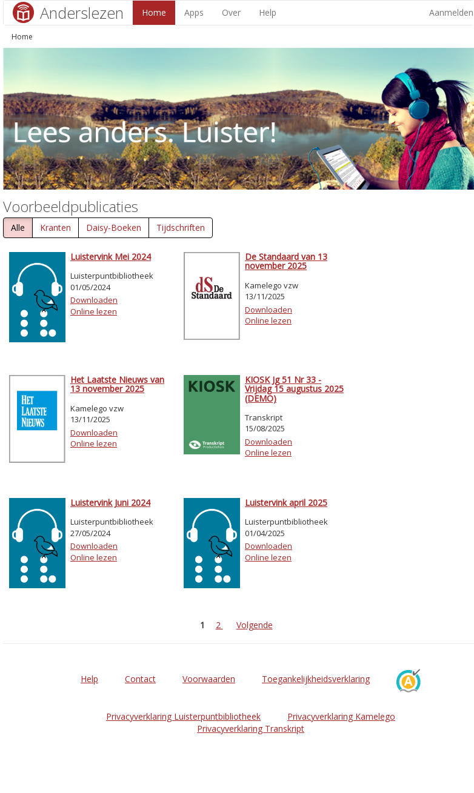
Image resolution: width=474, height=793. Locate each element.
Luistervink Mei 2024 (110, 256)
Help (267, 12)
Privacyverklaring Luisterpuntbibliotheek (183, 716)
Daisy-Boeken (113, 227)
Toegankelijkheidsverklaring (316, 679)
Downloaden (94, 299)
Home (154, 12)
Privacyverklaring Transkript (250, 728)
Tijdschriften (180, 227)
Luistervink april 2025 (286, 502)
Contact (140, 679)
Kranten (55, 227)
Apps (194, 12)
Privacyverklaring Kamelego (341, 716)
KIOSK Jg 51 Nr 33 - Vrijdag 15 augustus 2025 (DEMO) (294, 389)
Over (231, 12)
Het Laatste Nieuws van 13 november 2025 (117, 384)
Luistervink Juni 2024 (110, 502)
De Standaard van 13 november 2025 (286, 261)
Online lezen (93, 311)
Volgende (254, 625)
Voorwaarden (208, 679)
